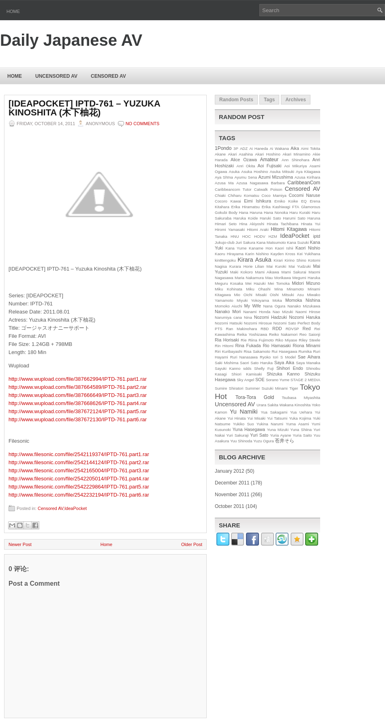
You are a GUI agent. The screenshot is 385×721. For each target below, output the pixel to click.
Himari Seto (226, 224)
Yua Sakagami (274, 412)
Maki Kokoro (241, 272)
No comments (143, 123)
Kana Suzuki (298, 242)
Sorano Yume (277, 380)
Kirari (278, 260)
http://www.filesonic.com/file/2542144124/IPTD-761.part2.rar (79, 462)
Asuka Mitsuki (282, 171)
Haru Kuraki (299, 212)
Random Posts (236, 99)
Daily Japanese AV (71, 40)
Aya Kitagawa (308, 171)
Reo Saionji (309, 334)
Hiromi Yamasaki (230, 229)
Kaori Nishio (307, 247)
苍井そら (284, 441)
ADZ (244, 148)
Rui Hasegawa (284, 351)
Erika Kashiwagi (276, 207)
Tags (269, 99)
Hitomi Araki (258, 229)
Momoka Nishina (302, 300)
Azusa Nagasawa (252, 183)
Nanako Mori (228, 311)
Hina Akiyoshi (251, 224)
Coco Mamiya (274, 195)
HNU (235, 236)
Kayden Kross (282, 254)
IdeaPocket (75, 508)
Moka (277, 300)
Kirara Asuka (254, 259)
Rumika (305, 351)
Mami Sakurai (293, 272)
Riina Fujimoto (261, 340)
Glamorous (310, 207)
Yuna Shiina (301, 429)
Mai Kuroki (277, 266)
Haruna (314, 218)
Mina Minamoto (289, 289)
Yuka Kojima (300, 418)
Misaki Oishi (267, 294)
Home (13, 11)
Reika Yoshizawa (252, 334)
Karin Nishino (257, 254)
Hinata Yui (310, 224)
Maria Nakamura (249, 277)
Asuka (234, 171)
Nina (248, 317)
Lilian (259, 266)
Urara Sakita (267, 405)
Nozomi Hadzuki (270, 317)
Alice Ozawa (244, 159)
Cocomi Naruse (304, 195)
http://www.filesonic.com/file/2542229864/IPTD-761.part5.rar (79, 487)
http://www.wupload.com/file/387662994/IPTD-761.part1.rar (78, 379)
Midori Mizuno (306, 283)
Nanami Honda (256, 311)
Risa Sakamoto (257, 351)
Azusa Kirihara (307, 177)
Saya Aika (284, 362)
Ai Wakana (279, 148)
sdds (247, 368)
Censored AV (108, 76)
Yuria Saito (302, 435)
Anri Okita (245, 166)
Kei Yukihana (308, 254)
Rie (243, 340)
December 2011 (232, 483)
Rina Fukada (248, 345)
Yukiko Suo (243, 424)
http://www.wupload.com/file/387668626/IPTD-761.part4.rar (78, 403)
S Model (288, 357)
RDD (277, 328)
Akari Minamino (296, 154)
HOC (246, 236)
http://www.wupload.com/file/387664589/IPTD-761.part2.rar (78, 387)
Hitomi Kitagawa (289, 229)
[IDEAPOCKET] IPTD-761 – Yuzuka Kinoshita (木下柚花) (84, 108)
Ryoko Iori (269, 357)
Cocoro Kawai (228, 201)
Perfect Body (308, 323)
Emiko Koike (286, 201)
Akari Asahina (240, 154)
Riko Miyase (286, 340)
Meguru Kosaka (229, 283)
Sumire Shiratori (229, 388)
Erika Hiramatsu (245, 207)
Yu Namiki (244, 411)
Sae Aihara (309, 356)
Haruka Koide (245, 218)
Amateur (269, 159)
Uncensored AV (56, 76)
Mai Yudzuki (300, 266)
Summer (252, 388)
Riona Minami (306, 345)
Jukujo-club (225, 242)
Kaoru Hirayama (229, 254)
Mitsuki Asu (293, 294)
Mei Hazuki (255, 283)
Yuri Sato (259, 435)
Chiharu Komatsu (243, 195)
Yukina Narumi (270, 424)
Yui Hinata (236, 418)
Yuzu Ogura (263, 441)
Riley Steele (309, 340)
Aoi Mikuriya (295, 166)
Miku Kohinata (228, 289)
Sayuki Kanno (227, 368)
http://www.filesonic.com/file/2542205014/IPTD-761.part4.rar (79, 479)
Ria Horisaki (227, 339)
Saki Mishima (226, 362)
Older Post (191, 544)
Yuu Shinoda (241, 441)
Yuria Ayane (280, 435)
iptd (316, 236)
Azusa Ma (224, 183)
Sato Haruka (261, 362)
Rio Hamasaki (277, 345)
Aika (295, 148)
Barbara (278, 183)
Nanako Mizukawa (303, 306)
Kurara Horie (241, 266)
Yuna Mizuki (278, 429)
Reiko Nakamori (283, 334)
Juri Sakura (245, 242)
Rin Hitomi (224, 345)
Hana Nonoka (276, 212)
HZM (273, 236)
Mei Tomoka (279, 283)
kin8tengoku (225, 260)
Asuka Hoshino (254, 171)
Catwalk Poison (268, 189)
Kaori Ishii (284, 248)
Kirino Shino (295, 260)
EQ (304, 201)
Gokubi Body (226, 212)
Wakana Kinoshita (294, 405)
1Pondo (223, 148)
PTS (218, 328)
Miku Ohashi (258, 289)
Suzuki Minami (275, 388)
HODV (259, 236)
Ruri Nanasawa (244, 357)
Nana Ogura (274, 306)
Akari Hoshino (267, 154)
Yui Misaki (256, 418)
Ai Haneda (258, 148)
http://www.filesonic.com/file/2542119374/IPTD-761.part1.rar (79, 454)
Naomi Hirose (307, 311)
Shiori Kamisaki (246, 374)
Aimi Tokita (310, 148)
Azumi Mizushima (276, 177)
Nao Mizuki (283, 311)
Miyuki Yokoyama (253, 300)
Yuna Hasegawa (249, 429)
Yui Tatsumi (277, 418)
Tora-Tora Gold (254, 397)
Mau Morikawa (278, 277)
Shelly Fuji (264, 368)
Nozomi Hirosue (258, 323)
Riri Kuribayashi (228, 351)
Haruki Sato (270, 218)
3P (235, 148)
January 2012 (229, 471)
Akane (220, 154)
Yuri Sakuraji (237, 435)
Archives (295, 99)
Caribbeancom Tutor (233, 189)
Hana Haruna (250, 212)
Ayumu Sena (245, 177)
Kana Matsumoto (271, 242)
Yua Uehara (301, 412)
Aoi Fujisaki (270, 165)
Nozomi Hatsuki (228, 323)
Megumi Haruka (306, 277)
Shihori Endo (289, 368)
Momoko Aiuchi (228, 306)
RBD (265, 328)
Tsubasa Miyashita (301, 397)
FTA (295, 207)
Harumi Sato (294, 218)
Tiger (293, 388)
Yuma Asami (297, 424)
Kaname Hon (261, 248)
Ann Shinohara (295, 160)
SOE (260, 379)
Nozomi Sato (285, 323)
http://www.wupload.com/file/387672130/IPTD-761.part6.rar (78, 419)
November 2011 (232, 494)
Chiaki (220, 195)
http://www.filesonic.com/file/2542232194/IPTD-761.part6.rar (79, 495)
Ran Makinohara (241, 328)
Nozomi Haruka (304, 317)
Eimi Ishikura (257, 200)
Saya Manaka (308, 362)
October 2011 (229, 506)
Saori (244, 362)
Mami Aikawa (267, 272)
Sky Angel (245, 380)
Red (307, 328)
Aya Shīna (224, 177)
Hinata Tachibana (282, 224)
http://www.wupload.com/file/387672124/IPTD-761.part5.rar (78, 411)
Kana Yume (235, 248)
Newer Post (20, 544)
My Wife (252, 305)
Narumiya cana (228, 317)
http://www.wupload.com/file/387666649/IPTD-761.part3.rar (78, 395)
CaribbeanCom (303, 183)
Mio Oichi (243, 294)
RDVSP (292, 328)
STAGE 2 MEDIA (305, 380)
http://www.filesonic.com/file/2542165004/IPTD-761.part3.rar (79, 470)
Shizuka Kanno (283, 373)
